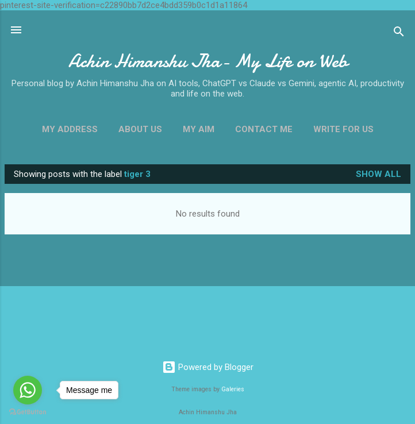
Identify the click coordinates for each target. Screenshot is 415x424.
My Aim (198, 129)
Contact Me (264, 129)
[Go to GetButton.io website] (27, 412)
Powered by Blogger (207, 367)
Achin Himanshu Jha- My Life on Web (207, 61)
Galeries (232, 389)
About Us (140, 129)
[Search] (399, 33)
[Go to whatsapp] (27, 390)
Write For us (343, 129)
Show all (378, 174)
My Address (70, 129)
